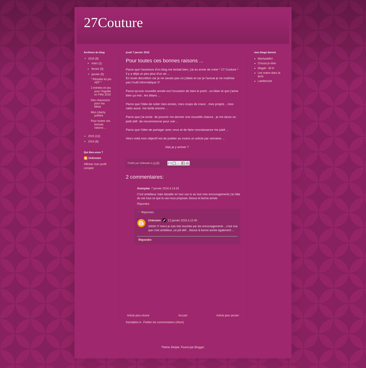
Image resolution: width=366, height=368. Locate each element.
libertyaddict (265, 58)
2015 (91, 136)
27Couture (113, 22)
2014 (91, 141)
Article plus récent (138, 315)
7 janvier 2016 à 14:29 (165, 188)
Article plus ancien (227, 315)
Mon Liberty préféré (98, 114)
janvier (96, 74)
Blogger (199, 347)
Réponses (147, 212)
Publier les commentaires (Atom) (163, 322)
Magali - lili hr (266, 68)
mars (95, 63)
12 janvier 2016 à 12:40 (182, 220)
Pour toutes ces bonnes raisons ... (100, 124)
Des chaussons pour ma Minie (100, 104)
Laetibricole (265, 81)
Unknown (154, 220)
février (96, 69)
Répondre (143, 203)
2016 (91, 58)
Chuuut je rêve (267, 63)
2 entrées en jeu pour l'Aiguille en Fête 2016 (101, 91)
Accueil (182, 315)
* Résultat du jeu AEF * (101, 81)
